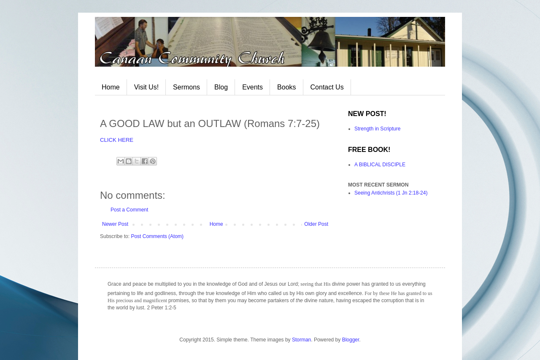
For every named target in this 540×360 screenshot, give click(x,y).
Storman (301, 340)
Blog (221, 87)
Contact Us (327, 87)
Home (111, 87)
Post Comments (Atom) (157, 236)
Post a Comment (129, 210)
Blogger (350, 340)
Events (252, 87)
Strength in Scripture (377, 129)
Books (286, 87)
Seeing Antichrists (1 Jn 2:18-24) (390, 193)
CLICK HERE (116, 140)
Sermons (186, 87)
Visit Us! (146, 87)
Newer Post (115, 224)
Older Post (316, 224)
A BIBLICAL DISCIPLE (379, 165)
